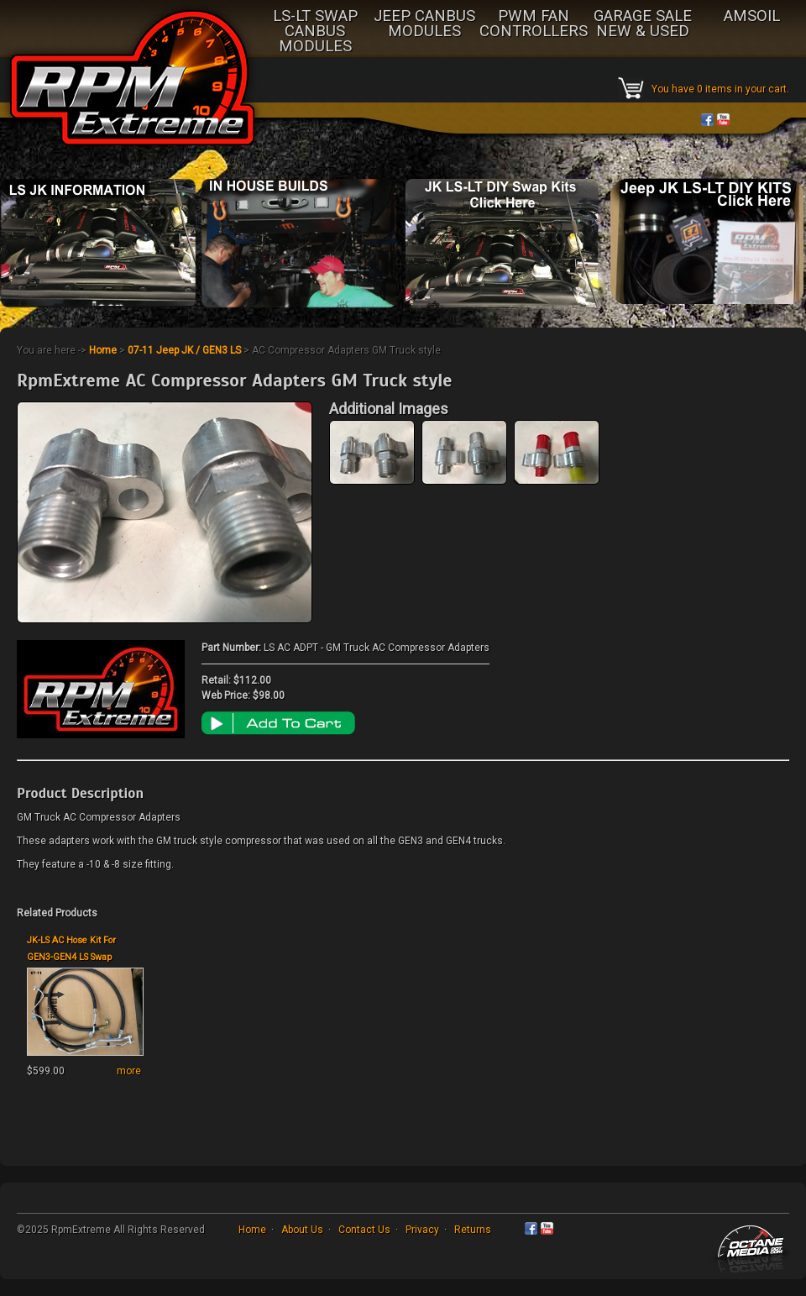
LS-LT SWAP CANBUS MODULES (315, 31)
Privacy (422, 1230)
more (129, 1071)
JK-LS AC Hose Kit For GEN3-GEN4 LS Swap (71, 949)
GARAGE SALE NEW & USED (643, 24)
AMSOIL (752, 16)
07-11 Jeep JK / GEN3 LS (184, 350)
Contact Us (364, 1230)
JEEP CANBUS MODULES (424, 24)
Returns (472, 1230)
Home (103, 350)
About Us (302, 1230)
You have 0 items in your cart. (720, 89)
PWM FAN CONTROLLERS (533, 24)
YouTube (723, 119)
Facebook (707, 119)
